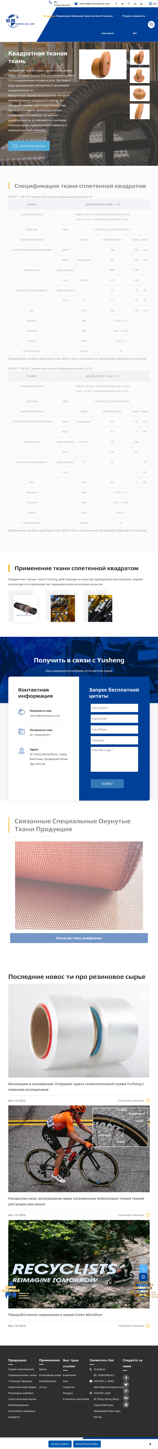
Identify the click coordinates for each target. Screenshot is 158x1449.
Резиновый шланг (50, 1375)
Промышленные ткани (22, 1375)
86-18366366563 (59, 3)
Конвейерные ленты (47, 1384)
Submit (107, 784)
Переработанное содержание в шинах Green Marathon (55, 1314)
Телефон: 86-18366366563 (102, 1372)
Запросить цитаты (29, 146)
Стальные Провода (20, 1381)
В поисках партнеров (107, 24)
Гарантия (89, 16)
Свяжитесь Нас (139, 24)
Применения (63, 16)
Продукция (49, 16)
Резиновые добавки (20, 1393)
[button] (139, 121)
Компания (77, 16)
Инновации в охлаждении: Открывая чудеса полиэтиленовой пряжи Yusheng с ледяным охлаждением (76, 1087)
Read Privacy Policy (87, 1444)
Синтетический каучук (22, 1399)
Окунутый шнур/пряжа (22, 1387)
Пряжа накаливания (21, 1369)
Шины (43, 1369)
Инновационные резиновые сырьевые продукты (21, 1410)
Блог (98, 16)
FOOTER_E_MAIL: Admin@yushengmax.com (106, 1384)
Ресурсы (127, 16)
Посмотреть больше (134, 1100)
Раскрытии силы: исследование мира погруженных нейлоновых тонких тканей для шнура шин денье (76, 1201)
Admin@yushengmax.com (92, 3)
